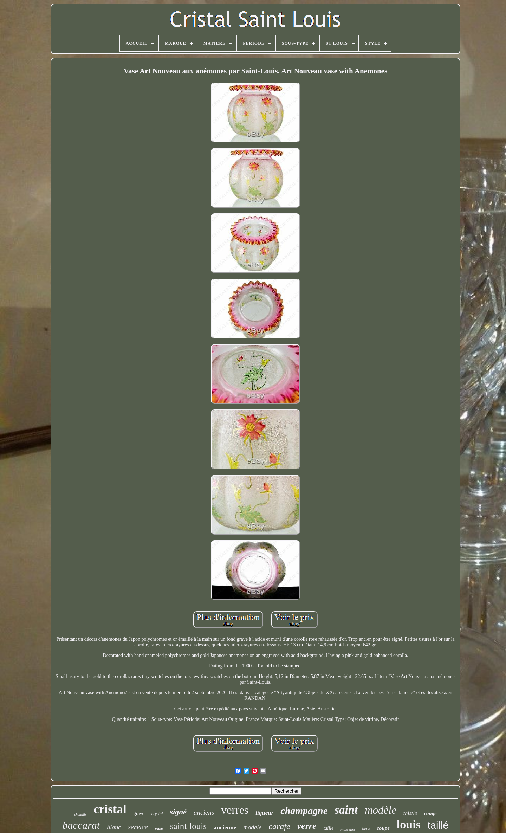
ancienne (225, 827)
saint (346, 809)
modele (252, 827)
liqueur (264, 812)
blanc (114, 827)
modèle (380, 810)
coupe (383, 828)
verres (234, 809)
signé (178, 811)
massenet (347, 829)
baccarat (81, 825)
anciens (204, 812)
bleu (366, 828)
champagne (303, 810)
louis (409, 824)
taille (328, 828)
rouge (430, 813)
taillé (438, 825)
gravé (139, 813)
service (138, 827)
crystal (157, 813)
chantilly (80, 814)
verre (307, 826)
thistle (410, 813)
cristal (109, 809)
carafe (279, 826)
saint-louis (188, 826)
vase (159, 828)
